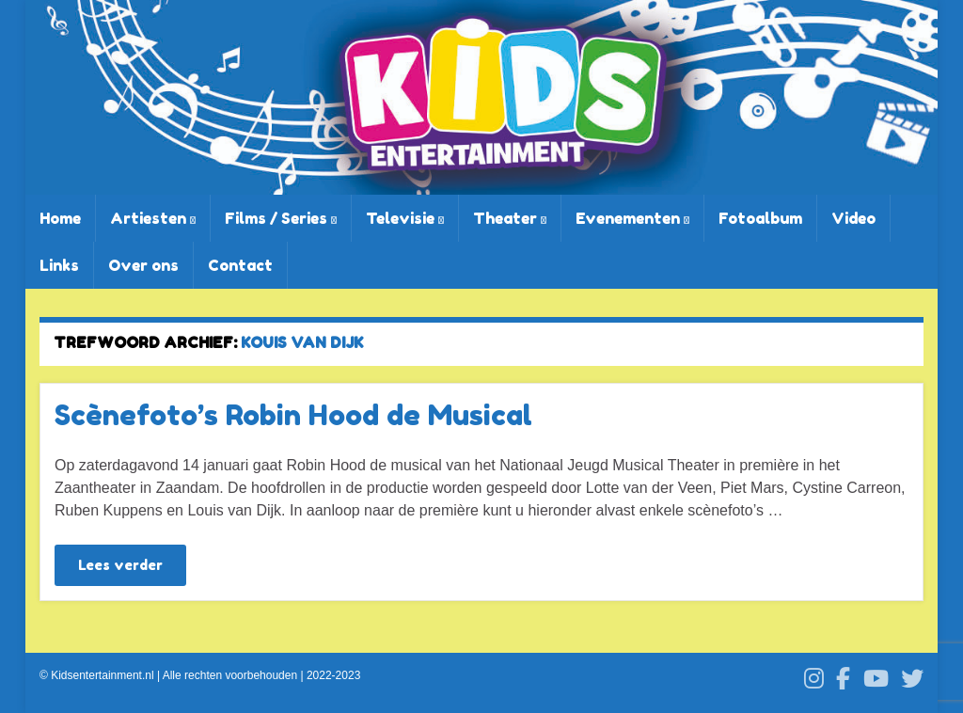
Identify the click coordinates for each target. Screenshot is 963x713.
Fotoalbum (760, 218)
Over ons (143, 265)
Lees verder (120, 565)
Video (853, 218)
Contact (240, 265)
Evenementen (632, 218)
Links (59, 265)
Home (60, 218)
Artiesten (153, 218)
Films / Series (281, 218)
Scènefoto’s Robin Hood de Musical (293, 415)
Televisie (405, 218)
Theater (509, 218)
